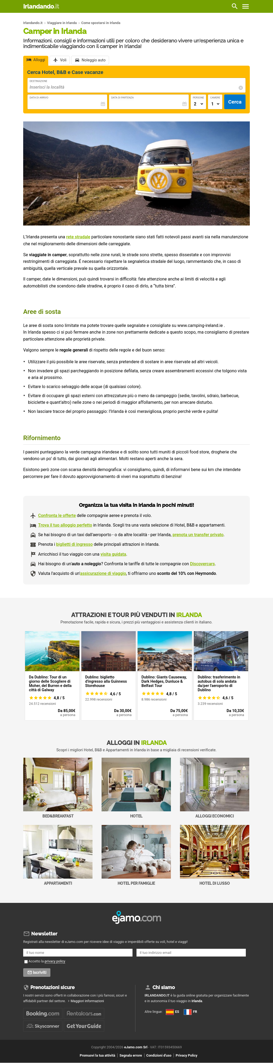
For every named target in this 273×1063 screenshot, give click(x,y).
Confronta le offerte (57, 515)
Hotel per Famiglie (136, 855)
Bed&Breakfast (58, 788)
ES (172, 1012)
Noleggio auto (94, 60)
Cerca (235, 102)
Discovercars (202, 563)
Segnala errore (130, 1055)
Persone (198, 97)
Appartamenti (58, 855)
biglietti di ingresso (74, 544)
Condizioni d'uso (158, 1055)
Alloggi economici (214, 788)
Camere (215, 97)
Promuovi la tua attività (97, 1055)
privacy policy (55, 961)
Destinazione (38, 81)
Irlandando (41, 6)
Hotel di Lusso (214, 855)
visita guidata (113, 554)
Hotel (136, 788)
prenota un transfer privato (197, 534)
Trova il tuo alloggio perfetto (65, 525)
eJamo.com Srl (135, 1047)
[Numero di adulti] (198, 104)
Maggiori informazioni (87, 1001)
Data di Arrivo (39, 97)
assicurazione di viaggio (103, 573)
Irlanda (196, 1001)
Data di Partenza (122, 97)
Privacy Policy (186, 1055)
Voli (63, 60)
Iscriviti (39, 972)
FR (190, 1012)
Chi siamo (163, 987)
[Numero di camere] (215, 104)
